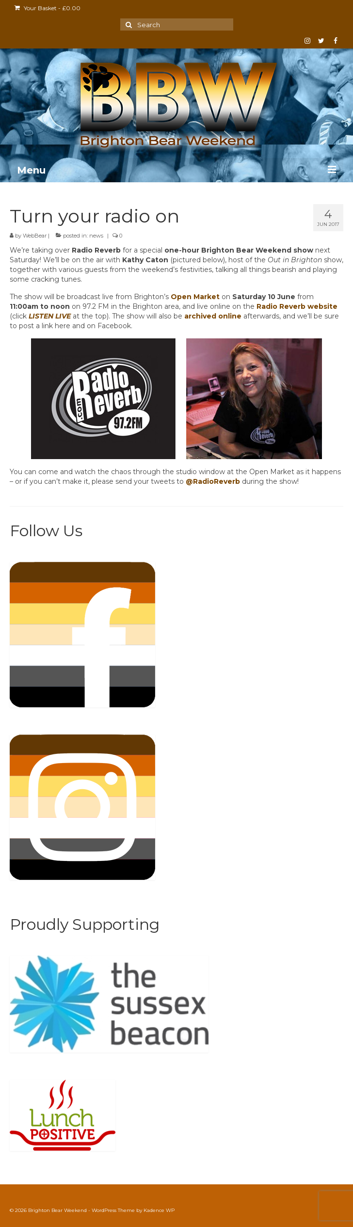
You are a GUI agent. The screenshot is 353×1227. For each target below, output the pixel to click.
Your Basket (47, 8)
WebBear (35, 235)
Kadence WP (159, 1210)
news (96, 235)
